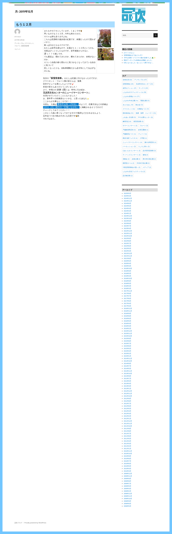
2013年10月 (128, 373)
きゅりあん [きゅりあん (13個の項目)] (128, 105)
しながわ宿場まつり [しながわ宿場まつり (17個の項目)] (131, 96)
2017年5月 (127, 301)
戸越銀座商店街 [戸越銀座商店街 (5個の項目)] (129, 130)
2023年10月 (128, 218)
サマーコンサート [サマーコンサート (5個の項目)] (130, 126)
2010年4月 (127, 468)
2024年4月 (127, 208)
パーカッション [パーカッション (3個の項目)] (129, 146)
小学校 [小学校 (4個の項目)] (143, 138)
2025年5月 (127, 193)
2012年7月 (127, 403)
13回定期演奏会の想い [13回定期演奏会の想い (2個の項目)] (131, 167)
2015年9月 (127, 338)
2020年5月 (127, 261)
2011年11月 (128, 423)
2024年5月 (127, 206)
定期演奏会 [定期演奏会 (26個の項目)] (128, 84)
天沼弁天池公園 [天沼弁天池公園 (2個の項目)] (143, 163)
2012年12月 (128, 391)
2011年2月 (127, 446)
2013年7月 (127, 378)
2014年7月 (127, 366)
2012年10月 (128, 396)
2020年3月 (127, 266)
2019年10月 (128, 268)
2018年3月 (127, 288)
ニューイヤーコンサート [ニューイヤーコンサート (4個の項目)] (132, 142)
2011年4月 (127, 441)
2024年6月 (127, 203)
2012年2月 (127, 416)
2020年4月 (127, 263)
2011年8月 (127, 431)
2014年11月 (128, 358)
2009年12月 (128, 473)
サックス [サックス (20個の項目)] (143, 88)
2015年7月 (127, 343)
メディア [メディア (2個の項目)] (147, 167)
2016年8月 (127, 316)
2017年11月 (128, 291)
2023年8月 (127, 223)
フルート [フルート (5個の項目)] (144, 126)
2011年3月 (127, 443)
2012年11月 (128, 393)
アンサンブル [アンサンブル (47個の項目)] (140, 80)
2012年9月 (127, 398)
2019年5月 (127, 273)
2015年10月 (128, 336)
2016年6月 (127, 318)
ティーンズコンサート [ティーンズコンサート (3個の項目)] (131, 155)
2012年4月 (127, 411)
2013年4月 (127, 383)
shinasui (17, 37)
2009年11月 (128, 476)
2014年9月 (127, 363)
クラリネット (29, 43)
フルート (17, 46)
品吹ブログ (18, 523)
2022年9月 (127, 238)
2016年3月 (127, 326)
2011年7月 (127, 433)
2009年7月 (127, 483)
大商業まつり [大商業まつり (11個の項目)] (143, 109)
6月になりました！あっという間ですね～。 (139, 63)
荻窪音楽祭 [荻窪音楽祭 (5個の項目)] (138, 121)
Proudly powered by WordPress (35, 523)
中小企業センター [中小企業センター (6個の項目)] (145, 117)
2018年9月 (127, 281)
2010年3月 (127, 471)
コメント (17, 49)
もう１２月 (24, 24)
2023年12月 (128, 216)
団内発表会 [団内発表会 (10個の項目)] (128, 113)
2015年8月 (127, 341)
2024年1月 (127, 213)
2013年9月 (127, 376)
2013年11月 (128, 371)
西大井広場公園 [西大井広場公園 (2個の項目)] (149, 159)
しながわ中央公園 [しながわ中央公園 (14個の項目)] (130, 100)
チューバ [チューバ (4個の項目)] (142, 134)
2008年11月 (128, 496)
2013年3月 (127, 386)
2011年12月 (128, 421)
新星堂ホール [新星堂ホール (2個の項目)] (128, 163)
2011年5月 (127, 438)
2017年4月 (127, 303)
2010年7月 (127, 461)
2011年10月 (128, 426)
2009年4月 (127, 488)
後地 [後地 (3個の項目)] (145, 155)
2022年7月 (127, 243)
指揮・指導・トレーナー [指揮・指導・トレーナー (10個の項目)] (146, 113)
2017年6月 (127, 298)
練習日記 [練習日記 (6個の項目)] (127, 121)
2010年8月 (127, 458)
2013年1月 (127, 388)
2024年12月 (128, 198)
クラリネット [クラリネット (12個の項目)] (129, 109)
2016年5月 (127, 321)
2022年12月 (128, 231)
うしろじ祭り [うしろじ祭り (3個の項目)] (144, 146)
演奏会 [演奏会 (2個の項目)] (126, 159)
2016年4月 (127, 323)
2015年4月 (127, 351)
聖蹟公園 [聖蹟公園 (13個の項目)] (144, 100)
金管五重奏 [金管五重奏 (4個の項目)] (143, 130)
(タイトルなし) (129, 53)
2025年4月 (127, 196)
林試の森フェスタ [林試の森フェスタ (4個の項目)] (130, 138)
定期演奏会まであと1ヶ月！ (133, 55)
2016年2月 (127, 328)
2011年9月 (127, 428)
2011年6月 (127, 436)
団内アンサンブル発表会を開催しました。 (138, 60)
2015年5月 (127, 348)
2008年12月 (128, 493)
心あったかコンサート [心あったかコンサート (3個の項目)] (131, 151)
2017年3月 (127, 306)
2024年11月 (128, 201)
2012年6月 (127, 406)
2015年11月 (128, 333)
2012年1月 (127, 418)
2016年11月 (128, 311)
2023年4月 (127, 228)
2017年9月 (127, 293)
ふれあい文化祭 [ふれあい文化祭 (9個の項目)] (129, 117)
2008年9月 (127, 501)
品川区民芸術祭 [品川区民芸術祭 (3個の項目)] (149, 151)
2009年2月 (127, 491)
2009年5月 (127, 486)
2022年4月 (127, 251)
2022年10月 (128, 236)
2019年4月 (127, 276)
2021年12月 (128, 253)
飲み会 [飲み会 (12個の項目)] (139, 105)
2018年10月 (128, 278)
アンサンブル (19, 43)
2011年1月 (127, 448)
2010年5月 (127, 466)
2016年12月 (128, 308)
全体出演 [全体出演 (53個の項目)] (127, 80)
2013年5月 (127, 381)
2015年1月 (127, 356)
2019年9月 (127, 271)
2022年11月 (128, 233)
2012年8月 (127, 401)
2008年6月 (127, 503)
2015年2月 (127, 353)
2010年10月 (128, 453)
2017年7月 (127, 296)
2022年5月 (127, 248)
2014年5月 (127, 368)
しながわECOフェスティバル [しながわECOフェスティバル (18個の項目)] (134, 92)
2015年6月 (127, 346)
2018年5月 (127, 283)
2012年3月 (127, 413)
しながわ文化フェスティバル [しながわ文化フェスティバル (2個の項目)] (134, 171)
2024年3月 (127, 211)
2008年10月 (128, 498)
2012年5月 (127, 408)
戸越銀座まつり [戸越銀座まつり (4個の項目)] (129, 134)
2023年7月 (127, 226)
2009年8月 (127, 481)
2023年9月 (127, 221)
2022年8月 (127, 241)
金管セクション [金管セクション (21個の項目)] (129, 88)
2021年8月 (127, 258)
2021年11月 (128, 256)
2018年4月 (127, 286)
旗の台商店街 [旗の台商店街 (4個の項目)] (150, 142)
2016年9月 (127, 313)
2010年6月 (127, 463)
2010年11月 (128, 451)
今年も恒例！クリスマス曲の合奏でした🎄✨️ (140, 58)
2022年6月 (127, 246)
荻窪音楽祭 (25, 46)
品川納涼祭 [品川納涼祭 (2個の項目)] (128, 176)
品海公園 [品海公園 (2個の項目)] (136, 159)
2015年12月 (128, 331)
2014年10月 (128, 361)
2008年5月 (127, 506)
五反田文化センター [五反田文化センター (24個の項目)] (144, 84)
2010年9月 (127, 456)
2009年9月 (127, 478)
